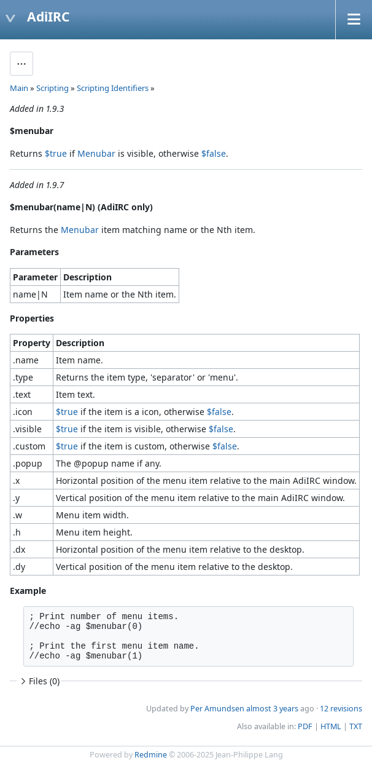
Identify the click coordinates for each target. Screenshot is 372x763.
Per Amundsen (217, 708)
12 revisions (341, 708)
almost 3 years (272, 708)
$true (56, 153)
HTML (330, 726)
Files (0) (39, 681)
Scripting (52, 87)
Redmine (150, 754)
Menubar (96, 153)
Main (19, 87)
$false (213, 153)
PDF (305, 726)
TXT (355, 726)
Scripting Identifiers (113, 87)
